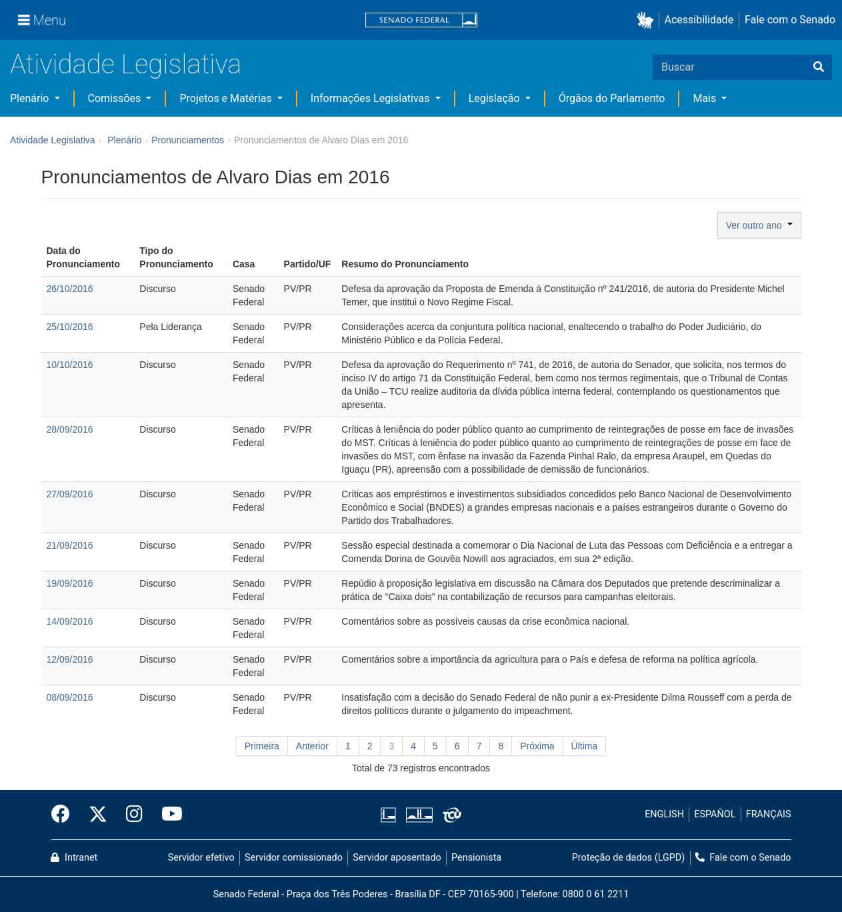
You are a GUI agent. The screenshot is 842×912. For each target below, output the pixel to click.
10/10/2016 (70, 364)
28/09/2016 (70, 429)
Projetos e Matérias (226, 98)
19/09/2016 (70, 583)
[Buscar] (818, 67)
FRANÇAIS (768, 814)
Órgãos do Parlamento (612, 98)
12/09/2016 (70, 659)
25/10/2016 (70, 326)
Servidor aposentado (397, 857)
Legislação (496, 98)
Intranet (74, 857)
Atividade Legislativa (125, 64)
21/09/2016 (70, 545)
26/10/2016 (70, 288)
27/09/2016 (70, 494)
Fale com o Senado (790, 19)
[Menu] (42, 20)
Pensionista (476, 857)
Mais (706, 98)
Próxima (537, 746)
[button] (648, 20)
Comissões (116, 98)
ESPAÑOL (714, 814)
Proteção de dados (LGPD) (628, 857)
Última (584, 746)
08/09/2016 (70, 697)
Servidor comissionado (294, 857)
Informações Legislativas (372, 98)
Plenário (30, 98)
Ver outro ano (759, 225)
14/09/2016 (70, 621)
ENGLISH (664, 814)
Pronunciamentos (187, 140)
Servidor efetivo (201, 857)
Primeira (262, 746)
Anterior (312, 746)
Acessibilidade (699, 19)
